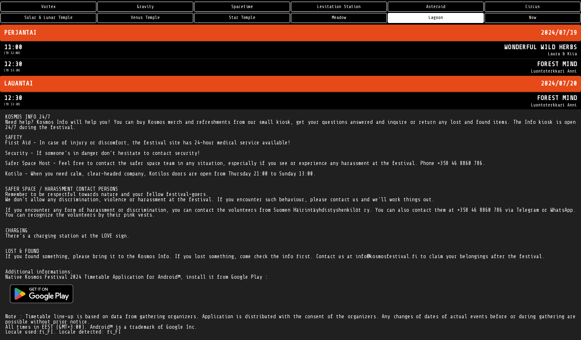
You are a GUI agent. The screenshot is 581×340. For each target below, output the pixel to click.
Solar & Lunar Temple (48, 17)
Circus (532, 6)
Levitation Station (339, 6)
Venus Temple (145, 17)
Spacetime (242, 6)
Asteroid (435, 6)
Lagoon (435, 17)
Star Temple (242, 17)
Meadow (339, 17)
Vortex (48, 6)
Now (532, 17)
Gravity (145, 6)
